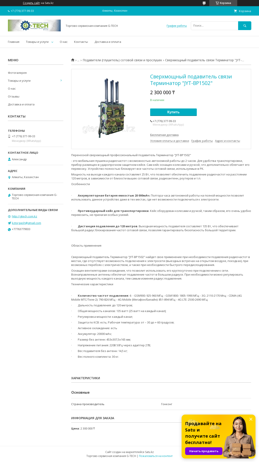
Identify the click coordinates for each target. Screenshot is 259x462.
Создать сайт (31, 3)
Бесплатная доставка (164, 135)
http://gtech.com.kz (24, 216)
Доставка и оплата (108, 42)
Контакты (81, 42)
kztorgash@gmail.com (26, 223)
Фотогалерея (17, 73)
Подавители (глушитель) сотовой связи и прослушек (122, 60)
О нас (63, 42)
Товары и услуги (37, 42)
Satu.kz (149, 452)
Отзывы (13, 96)
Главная (13, 42)
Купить (173, 112)
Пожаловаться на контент (156, 456)
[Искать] (244, 25)
